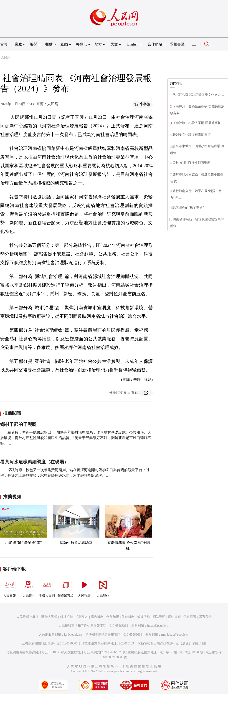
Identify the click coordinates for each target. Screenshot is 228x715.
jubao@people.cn (158, 625)
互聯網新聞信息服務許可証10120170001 (50, 643)
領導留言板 (65, 587)
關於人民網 (49, 617)
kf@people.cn (73, 634)
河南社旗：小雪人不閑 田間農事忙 (196, 123)
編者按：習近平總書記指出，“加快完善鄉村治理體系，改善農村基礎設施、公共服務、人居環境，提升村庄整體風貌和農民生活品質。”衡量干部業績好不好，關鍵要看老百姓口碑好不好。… (75, 437)
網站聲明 (159, 617)
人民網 (5, 57)
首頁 (4, 44)
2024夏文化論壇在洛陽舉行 (191, 134)
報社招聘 (66, 617)
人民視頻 (84, 587)
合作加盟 (112, 617)
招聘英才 (81, 617)
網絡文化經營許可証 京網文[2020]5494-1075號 (93, 652)
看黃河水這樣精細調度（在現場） (34, 461)
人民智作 (103, 587)
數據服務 (143, 617)
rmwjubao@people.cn (175, 634)
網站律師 (174, 617)
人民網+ (28, 587)
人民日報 (10, 587)
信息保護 (189, 617)
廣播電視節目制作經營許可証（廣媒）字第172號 (172, 643)
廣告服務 (97, 617)
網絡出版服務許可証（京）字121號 (152, 652)
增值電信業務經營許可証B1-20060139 (107, 643)
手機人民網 (47, 587)
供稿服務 (128, 617)
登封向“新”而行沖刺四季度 (191, 162)
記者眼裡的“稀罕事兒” (188, 207)
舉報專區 (177, 44)
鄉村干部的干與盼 (18, 424)
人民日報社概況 (27, 617)
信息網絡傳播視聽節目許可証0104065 (32, 652)
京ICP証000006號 (192, 652)
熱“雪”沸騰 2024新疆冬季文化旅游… (198, 94)
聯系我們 (205, 617)
